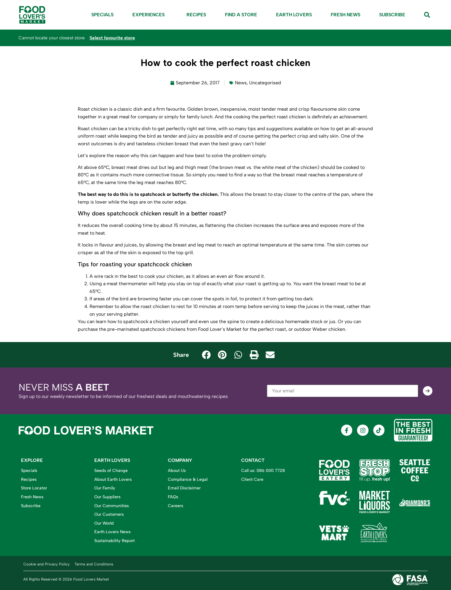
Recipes (196, 14)
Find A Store (241, 14)
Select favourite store (112, 38)
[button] (206, 355)
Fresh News (345, 14)
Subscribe (392, 14)
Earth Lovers (294, 14)
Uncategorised (265, 83)
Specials (102, 14)
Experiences (150, 15)
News (241, 83)
